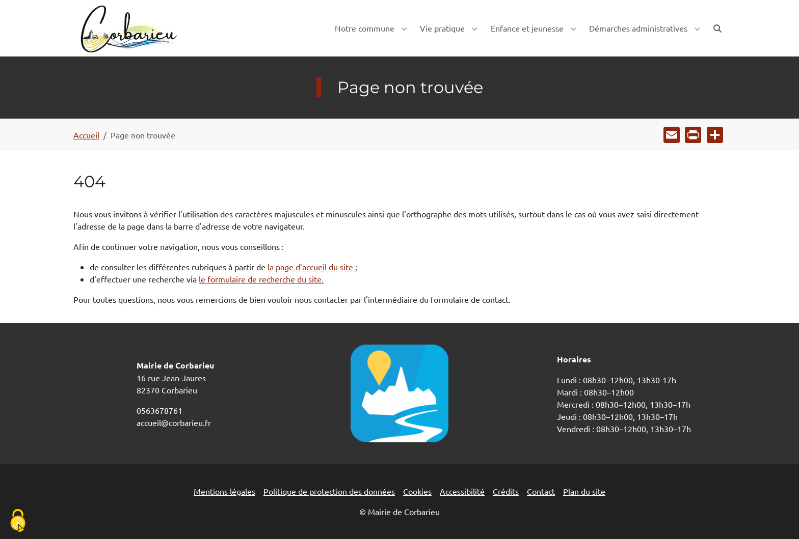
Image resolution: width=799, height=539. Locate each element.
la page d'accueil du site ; (312, 267)
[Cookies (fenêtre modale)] (18, 521)
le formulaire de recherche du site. (261, 279)
